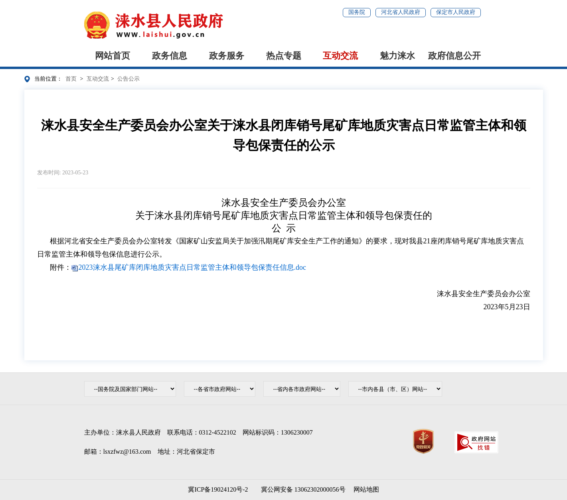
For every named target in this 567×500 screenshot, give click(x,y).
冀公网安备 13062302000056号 (302, 489)
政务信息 (169, 56)
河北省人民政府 (400, 12)
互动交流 (340, 56)
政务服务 (226, 56)
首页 (71, 79)
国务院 (356, 12)
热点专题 (283, 56)
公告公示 (128, 79)
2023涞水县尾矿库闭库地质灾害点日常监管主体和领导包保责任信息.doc (192, 267)
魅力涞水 (397, 56)
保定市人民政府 (455, 12)
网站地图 (366, 489)
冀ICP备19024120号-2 (218, 489)
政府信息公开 (454, 56)
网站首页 (112, 56)
